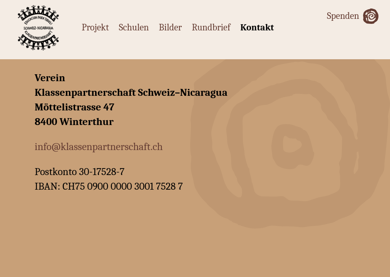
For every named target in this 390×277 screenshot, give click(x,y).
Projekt (95, 27)
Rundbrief (211, 27)
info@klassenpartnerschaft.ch (99, 147)
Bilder (170, 27)
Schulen (134, 27)
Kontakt (257, 27)
